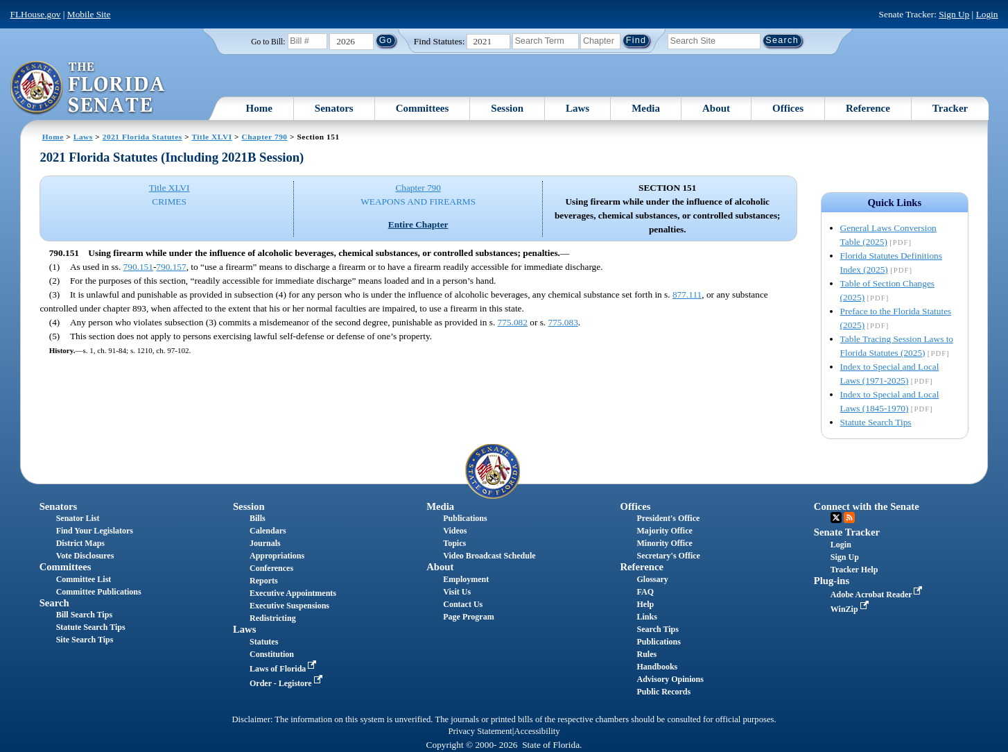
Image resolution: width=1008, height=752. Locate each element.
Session (507, 108)
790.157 (171, 267)
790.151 (138, 267)
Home (258, 108)
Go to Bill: (268, 41)
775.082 (513, 322)
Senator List (78, 518)
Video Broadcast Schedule (489, 556)
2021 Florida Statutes (142, 137)
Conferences (271, 568)
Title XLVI (211, 137)
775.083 (563, 322)
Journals (265, 543)
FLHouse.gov (35, 14)
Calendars (268, 531)
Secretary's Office (668, 556)
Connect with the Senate (866, 506)
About (716, 108)
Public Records (664, 692)
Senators (334, 108)
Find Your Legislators (94, 531)
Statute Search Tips (876, 422)
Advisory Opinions (670, 679)
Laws (577, 108)
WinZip (851, 609)
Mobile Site (89, 14)
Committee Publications (98, 592)
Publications (465, 518)
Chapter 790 (264, 137)
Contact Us (463, 604)
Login (987, 14)
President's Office (668, 518)
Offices (787, 108)
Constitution (272, 654)
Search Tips (658, 629)
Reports (264, 581)
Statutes (264, 642)
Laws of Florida (284, 669)
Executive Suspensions (289, 605)
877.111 (687, 294)
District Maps (80, 543)
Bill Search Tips (84, 614)
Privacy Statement (480, 731)
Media (646, 108)
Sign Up (954, 14)
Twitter (836, 517)
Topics (454, 543)
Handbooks (657, 667)
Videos (455, 531)
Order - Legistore (287, 683)
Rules (647, 654)
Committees (422, 108)
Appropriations (277, 556)
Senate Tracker (847, 532)
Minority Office (665, 543)
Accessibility (537, 731)
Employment (466, 579)
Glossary (652, 579)
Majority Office (665, 531)
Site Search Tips (85, 639)
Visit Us (457, 592)
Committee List (84, 579)
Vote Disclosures (85, 556)
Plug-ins (831, 580)
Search (54, 602)
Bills (258, 518)
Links (647, 617)
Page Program (468, 617)
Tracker (950, 108)
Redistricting (273, 618)
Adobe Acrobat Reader (878, 594)
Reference (868, 108)
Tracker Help (854, 569)
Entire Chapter (418, 224)
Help (645, 604)
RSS (849, 517)
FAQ (645, 592)
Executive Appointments (293, 593)
